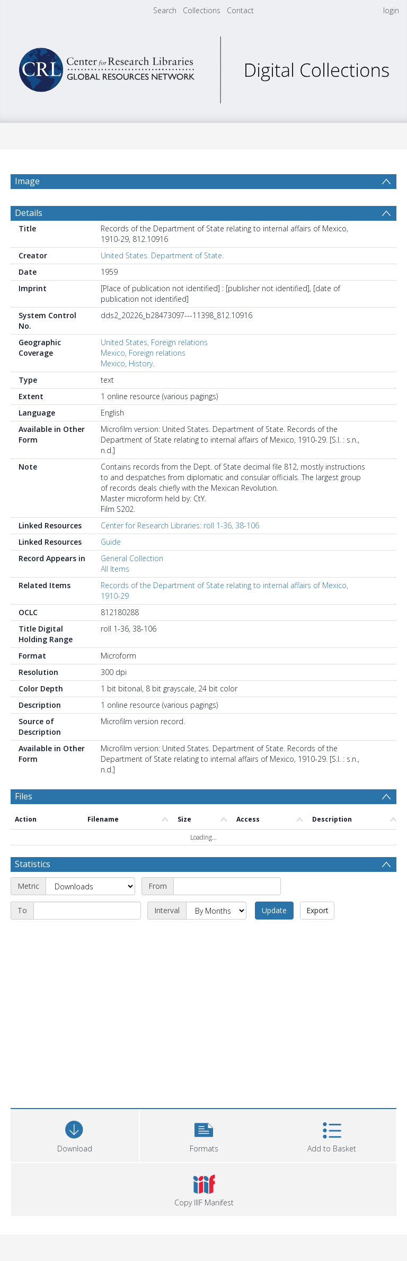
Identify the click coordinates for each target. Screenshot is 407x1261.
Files (23, 796)
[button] (204, 1134)
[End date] (87, 911)
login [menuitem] (391, 10)
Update (274, 910)
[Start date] (227, 886)
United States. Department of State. (162, 255)
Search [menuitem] (164, 10)
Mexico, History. (127, 363)
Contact (240, 10)
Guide (111, 542)
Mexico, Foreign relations (143, 353)
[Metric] (90, 886)
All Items (115, 569)
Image (27, 181)
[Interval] (216, 911)
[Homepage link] (203, 67)
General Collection (132, 558)
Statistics (32, 864)
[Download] (75, 1134)
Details (28, 213)
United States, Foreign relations (154, 342)
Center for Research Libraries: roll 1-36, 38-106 (180, 525)
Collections (201, 10)
